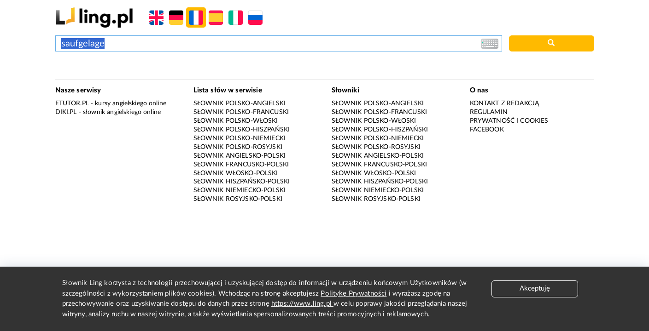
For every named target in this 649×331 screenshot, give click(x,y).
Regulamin (489, 112)
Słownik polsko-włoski (235, 121)
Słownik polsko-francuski (241, 112)
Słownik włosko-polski (235, 173)
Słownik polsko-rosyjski (237, 147)
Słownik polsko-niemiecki (239, 138)
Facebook (487, 129)
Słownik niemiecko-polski (239, 190)
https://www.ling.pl (302, 303)
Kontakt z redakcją (504, 103)
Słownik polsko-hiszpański (241, 129)
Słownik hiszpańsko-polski (241, 181)
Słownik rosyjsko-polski (237, 199)
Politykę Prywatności (353, 293)
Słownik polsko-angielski (239, 103)
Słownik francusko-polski (241, 164)
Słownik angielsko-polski (239, 156)
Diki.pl (66, 112)
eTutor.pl (72, 103)
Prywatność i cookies (509, 121)
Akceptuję (535, 288)
